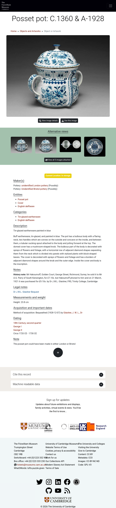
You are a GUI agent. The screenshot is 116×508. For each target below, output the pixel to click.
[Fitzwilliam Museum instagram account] (49, 481)
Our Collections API (55, 461)
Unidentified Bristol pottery (34, 189)
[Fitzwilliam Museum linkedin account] (67, 481)
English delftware (26, 206)
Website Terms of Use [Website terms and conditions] (56, 447)
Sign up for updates (57, 400)
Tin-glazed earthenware (29, 217)
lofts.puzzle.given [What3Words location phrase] (35, 468)
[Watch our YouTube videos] (58, 490)
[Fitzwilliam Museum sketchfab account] (76, 481)
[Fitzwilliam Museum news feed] (67, 490)
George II (17, 330)
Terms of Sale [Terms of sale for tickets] (52, 468)
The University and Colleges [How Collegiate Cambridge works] (91, 444)
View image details (48, 120)
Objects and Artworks (30, 31)
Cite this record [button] (22, 374)
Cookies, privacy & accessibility (61, 450)
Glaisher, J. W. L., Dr (73, 312)
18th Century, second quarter (27, 323)
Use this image (69, 120)
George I (17, 326)
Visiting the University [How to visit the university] (88, 447)
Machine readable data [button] (26, 384)
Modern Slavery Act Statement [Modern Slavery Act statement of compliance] (60, 464)
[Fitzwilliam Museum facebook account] (58, 481)
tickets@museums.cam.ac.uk (31, 464)
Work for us (51, 457)
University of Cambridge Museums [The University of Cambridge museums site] (62, 444)
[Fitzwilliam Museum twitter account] (39, 481)
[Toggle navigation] (110, 6)
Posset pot (23, 199)
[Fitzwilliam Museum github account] (49, 490)
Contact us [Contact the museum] (51, 454)
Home (14, 31)
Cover (20, 203)
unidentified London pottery (35, 185)
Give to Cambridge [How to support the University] (87, 450)
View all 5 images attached (58, 160)
